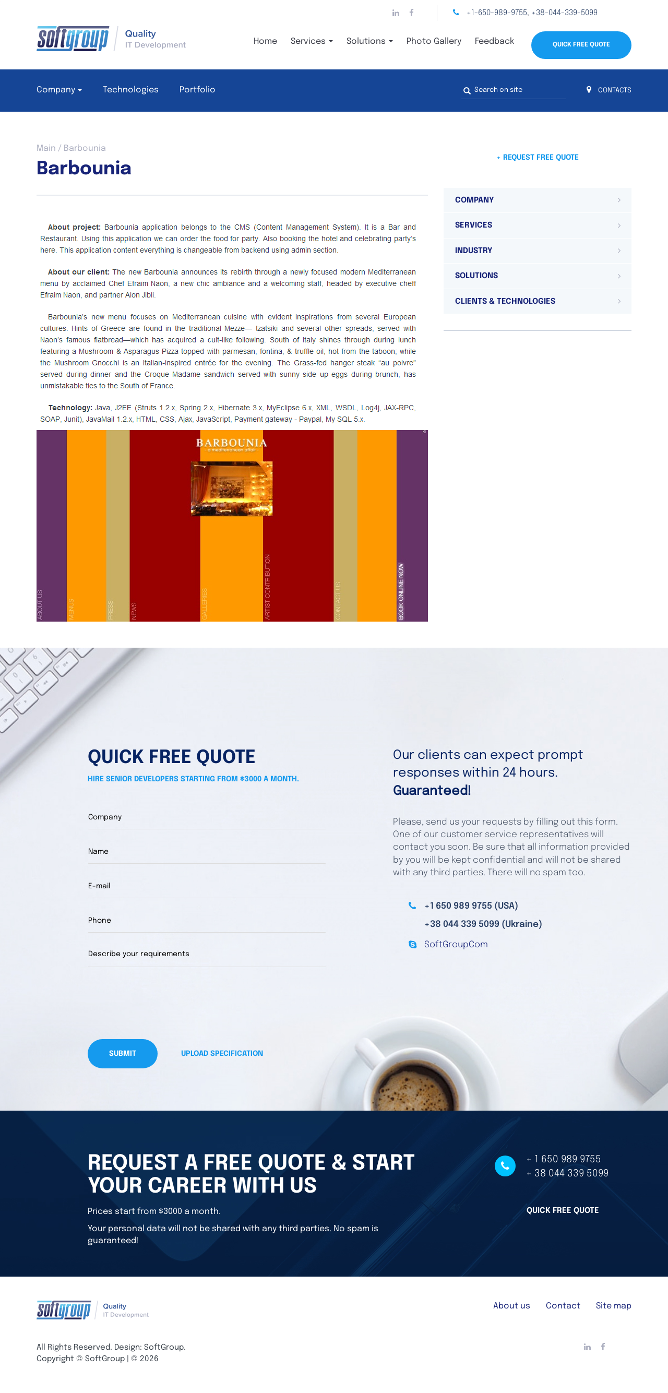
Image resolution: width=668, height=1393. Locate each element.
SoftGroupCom (456, 944)
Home (265, 41)
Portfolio (198, 90)
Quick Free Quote (581, 45)
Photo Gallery (434, 41)
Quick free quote (563, 1210)
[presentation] (167, 1003)
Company (56, 90)
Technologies (131, 90)
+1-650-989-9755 (497, 13)
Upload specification (222, 1053)
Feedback (494, 41)
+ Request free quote (537, 157)
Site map (613, 1306)
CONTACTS (609, 90)
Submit (122, 1053)
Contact (563, 1306)
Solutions (370, 41)
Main (46, 148)
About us (511, 1306)
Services (312, 41)
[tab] (537, 200)
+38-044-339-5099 (564, 13)
